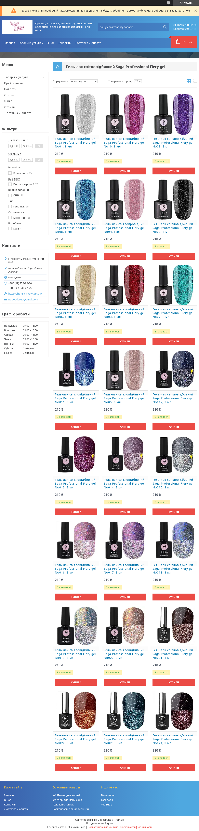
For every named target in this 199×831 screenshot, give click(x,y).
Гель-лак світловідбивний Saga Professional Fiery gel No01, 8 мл (75, 142)
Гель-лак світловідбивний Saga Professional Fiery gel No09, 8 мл (173, 142)
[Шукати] (165, 27)
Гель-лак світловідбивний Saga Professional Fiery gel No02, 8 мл (173, 228)
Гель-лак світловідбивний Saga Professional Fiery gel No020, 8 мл (124, 654)
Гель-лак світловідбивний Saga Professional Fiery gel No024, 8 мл (173, 739)
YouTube (106, 804)
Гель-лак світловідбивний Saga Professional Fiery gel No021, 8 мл (173, 654)
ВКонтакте (108, 795)
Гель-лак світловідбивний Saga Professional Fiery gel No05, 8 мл (124, 398)
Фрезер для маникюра (67, 800)
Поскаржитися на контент (103, 827)
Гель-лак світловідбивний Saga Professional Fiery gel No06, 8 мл (75, 313)
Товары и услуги (29, 43)
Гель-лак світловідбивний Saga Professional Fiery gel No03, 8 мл (124, 313)
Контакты (64, 43)
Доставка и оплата (88, 43)
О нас (50, 43)
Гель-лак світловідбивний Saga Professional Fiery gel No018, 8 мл (173, 569)
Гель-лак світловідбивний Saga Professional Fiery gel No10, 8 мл (124, 142)
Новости (10, 89)
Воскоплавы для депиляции (71, 809)
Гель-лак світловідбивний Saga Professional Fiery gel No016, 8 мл (75, 569)
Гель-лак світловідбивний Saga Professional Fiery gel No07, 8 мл (173, 313)
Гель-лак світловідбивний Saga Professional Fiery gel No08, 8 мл (75, 228)
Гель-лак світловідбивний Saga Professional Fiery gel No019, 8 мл (75, 654)
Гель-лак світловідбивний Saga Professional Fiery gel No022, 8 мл (75, 739)
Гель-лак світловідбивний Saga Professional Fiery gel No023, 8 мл (124, 739)
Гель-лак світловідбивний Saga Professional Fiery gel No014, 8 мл (124, 483)
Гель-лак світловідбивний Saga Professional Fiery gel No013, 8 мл (75, 483)
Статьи (9, 95)
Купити (76, 171)
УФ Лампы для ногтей (66, 795)
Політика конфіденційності (136, 827)
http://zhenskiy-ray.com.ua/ (25, 293)
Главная (9, 43)
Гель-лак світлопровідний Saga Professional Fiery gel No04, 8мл (124, 228)
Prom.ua (119, 819)
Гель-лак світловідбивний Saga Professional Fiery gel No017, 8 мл (124, 569)
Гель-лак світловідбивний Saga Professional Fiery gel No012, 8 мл (173, 398)
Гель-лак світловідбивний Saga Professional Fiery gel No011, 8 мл (75, 398)
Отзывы (9, 107)
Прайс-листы (13, 83)
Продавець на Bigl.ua (99, 823)
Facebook (107, 800)
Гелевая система (63, 804)
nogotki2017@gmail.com (23, 299)
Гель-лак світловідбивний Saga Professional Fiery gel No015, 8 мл (173, 483)
